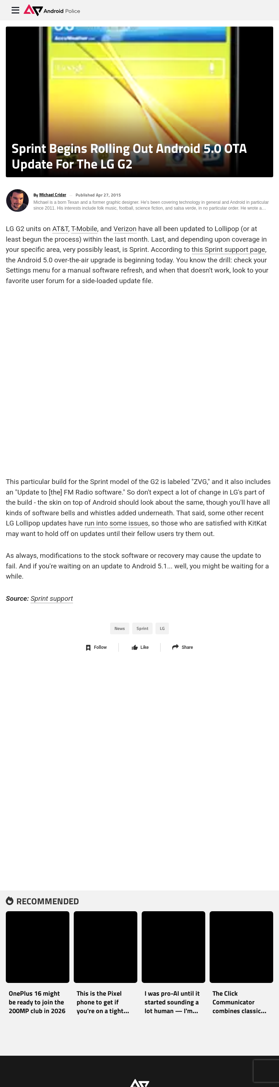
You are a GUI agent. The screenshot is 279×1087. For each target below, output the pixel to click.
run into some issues (117, 521)
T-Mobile (84, 227)
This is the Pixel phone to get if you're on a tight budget (100, 1006)
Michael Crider (52, 194)
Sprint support (52, 597)
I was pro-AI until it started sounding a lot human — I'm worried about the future (172, 1010)
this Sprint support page (228, 248)
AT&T (60, 227)
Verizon (124, 227)
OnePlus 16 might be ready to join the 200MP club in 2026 (37, 1002)
